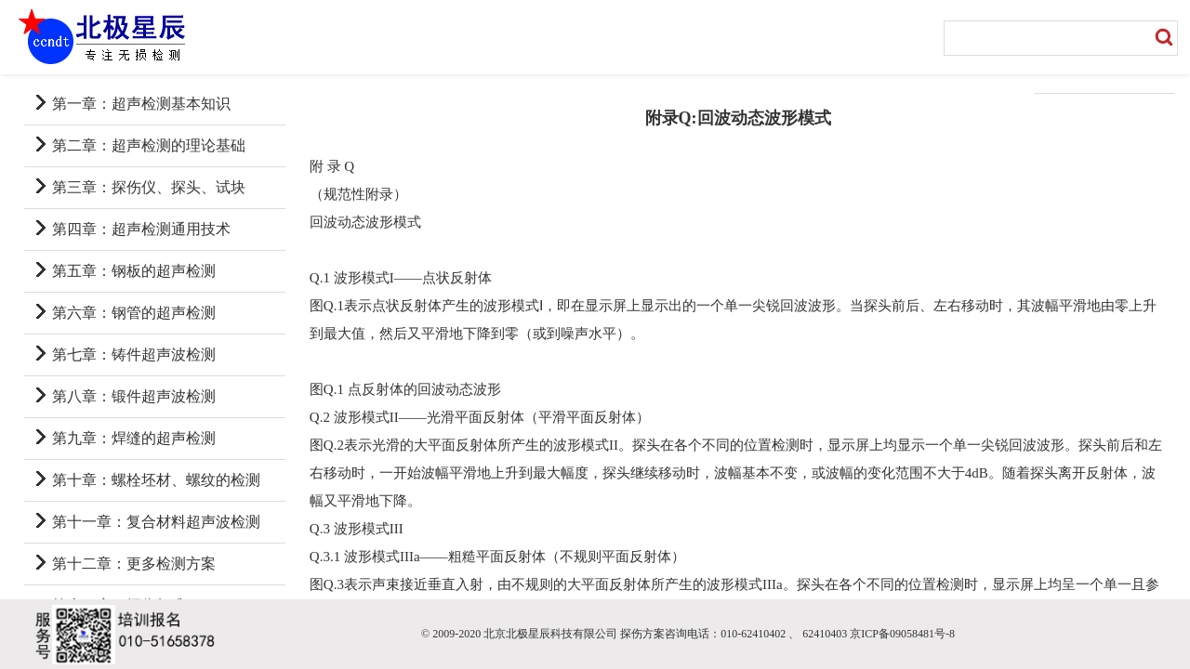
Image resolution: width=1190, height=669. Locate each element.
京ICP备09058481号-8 (902, 633)
